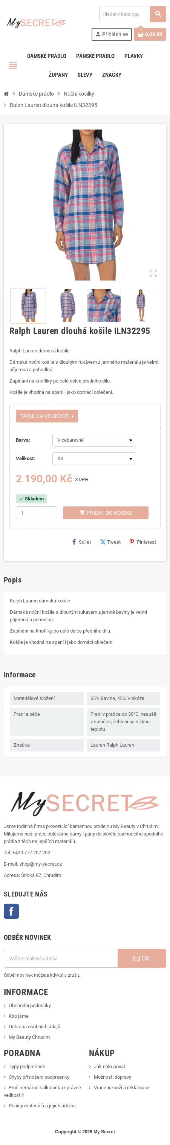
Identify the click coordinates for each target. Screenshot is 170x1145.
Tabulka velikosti (47, 416)
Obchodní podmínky (30, 1005)
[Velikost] (93, 458)
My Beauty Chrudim (29, 1037)
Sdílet (81, 542)
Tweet (110, 542)
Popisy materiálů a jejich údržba (42, 1105)
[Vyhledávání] (132, 14)
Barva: (23, 440)
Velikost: (25, 458)
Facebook (11, 911)
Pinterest (143, 542)
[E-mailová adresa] (61, 958)
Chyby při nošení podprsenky (39, 1077)
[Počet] (36, 512)
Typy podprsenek (27, 1066)
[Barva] (93, 440)
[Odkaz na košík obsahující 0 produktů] (150, 34)
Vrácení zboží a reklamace (122, 1087)
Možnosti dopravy (112, 1077)
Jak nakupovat (109, 1066)
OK (141, 958)
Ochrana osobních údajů (34, 1026)
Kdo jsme (19, 1016)
